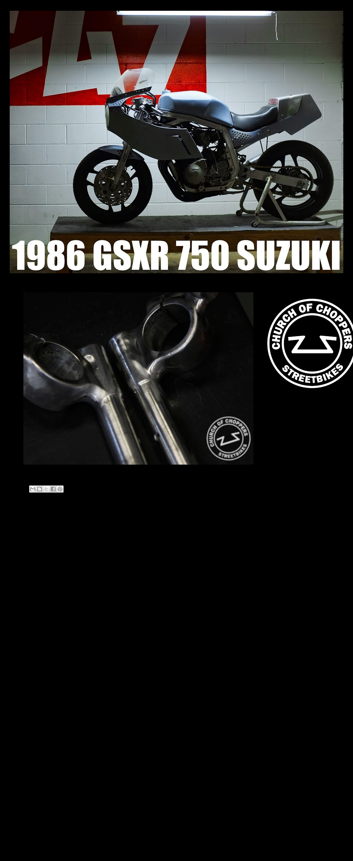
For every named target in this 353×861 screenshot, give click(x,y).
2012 (24, 633)
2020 (24, 588)
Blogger (190, 847)
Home (131, 525)
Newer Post (30, 525)
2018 (24, 606)
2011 (24, 642)
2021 (24, 579)
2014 (24, 615)
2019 (24, 597)
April (29, 650)
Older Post (230, 525)
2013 (24, 624)
